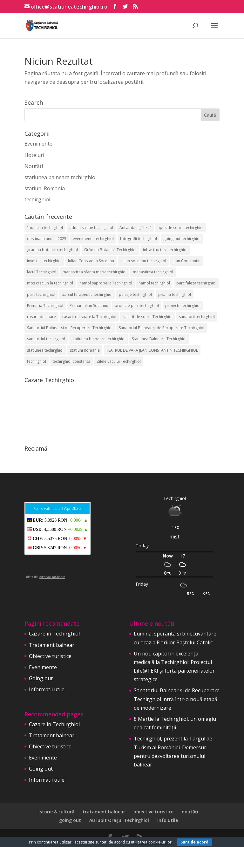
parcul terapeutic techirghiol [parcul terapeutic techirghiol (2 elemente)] (87, 294)
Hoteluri (34, 155)
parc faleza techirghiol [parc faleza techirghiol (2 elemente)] (196, 283)
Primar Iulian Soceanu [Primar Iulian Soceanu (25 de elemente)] (89, 305)
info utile (167, 820)
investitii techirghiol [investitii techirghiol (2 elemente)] (44, 261)
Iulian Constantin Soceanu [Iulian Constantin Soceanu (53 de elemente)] (91, 261)
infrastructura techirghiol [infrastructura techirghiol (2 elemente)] (165, 249)
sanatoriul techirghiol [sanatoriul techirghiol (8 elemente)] (46, 339)
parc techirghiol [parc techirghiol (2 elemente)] (41, 294)
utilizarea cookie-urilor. (152, 842)
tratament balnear (104, 812)
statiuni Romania (44, 188)
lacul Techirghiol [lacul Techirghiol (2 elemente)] (41, 272)
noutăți (190, 812)
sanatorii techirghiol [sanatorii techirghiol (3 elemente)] (197, 316)
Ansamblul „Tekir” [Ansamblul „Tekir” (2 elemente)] (135, 227)
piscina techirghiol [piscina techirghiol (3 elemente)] (174, 294)
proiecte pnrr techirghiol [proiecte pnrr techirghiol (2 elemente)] (137, 305)
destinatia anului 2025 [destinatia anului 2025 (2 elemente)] (46, 238)
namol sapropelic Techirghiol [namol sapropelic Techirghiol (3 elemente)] (105, 283)
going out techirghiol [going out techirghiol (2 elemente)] (181, 238)
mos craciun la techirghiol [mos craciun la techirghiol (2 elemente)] (50, 283)
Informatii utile (46, 689)
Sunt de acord (194, 842)
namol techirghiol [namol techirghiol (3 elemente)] (154, 283)
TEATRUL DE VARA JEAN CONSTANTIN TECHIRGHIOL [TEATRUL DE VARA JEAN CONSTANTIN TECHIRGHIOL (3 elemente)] (152, 350)
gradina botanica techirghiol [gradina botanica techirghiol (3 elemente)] (52, 249)
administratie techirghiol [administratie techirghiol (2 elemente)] (91, 227)
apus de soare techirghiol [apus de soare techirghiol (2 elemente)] (181, 227)
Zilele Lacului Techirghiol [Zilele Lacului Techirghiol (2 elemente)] (119, 361)
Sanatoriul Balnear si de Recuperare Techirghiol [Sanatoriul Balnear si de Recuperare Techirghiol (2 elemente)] (69, 327)
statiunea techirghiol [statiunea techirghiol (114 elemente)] (45, 350)
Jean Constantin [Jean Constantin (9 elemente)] (186, 261)
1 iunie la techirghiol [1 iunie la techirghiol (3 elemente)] (45, 227)
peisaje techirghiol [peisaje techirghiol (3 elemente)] (135, 294)
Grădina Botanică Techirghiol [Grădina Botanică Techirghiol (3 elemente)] (110, 249)
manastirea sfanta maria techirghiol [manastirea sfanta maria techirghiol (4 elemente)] (94, 272)
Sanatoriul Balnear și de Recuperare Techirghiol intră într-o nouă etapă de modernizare (177, 699)
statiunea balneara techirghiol (60, 177)
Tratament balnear (51, 645)
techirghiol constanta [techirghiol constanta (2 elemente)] (71, 361)
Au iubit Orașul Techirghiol (119, 820)
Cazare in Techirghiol (54, 633)
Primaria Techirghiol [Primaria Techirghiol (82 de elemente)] (45, 305)
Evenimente (38, 143)
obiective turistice (153, 812)
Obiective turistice (50, 656)
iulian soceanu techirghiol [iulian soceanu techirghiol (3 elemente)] (143, 261)
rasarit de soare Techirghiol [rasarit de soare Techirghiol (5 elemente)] (148, 316)
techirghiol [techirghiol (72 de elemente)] (36, 361)
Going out (41, 678)
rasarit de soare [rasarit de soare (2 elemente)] (41, 316)
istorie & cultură (56, 812)
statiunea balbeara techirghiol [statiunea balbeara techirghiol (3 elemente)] (98, 339)
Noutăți (33, 166)
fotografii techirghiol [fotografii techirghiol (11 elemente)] (138, 238)
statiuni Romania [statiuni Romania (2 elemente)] (85, 350)
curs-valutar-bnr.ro (52, 577)
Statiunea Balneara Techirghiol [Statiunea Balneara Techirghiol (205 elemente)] (159, 339)
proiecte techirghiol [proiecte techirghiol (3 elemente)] (182, 305)
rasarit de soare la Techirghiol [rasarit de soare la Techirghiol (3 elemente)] (89, 316)
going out (70, 820)
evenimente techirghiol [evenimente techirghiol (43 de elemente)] (93, 238)
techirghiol (37, 199)
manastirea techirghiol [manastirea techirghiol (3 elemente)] (153, 272)
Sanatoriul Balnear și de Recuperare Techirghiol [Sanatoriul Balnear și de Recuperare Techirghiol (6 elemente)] (161, 327)
